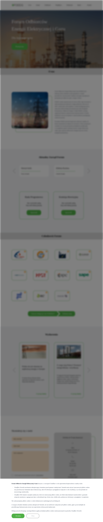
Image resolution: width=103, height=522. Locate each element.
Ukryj (32, 516)
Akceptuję (18, 516)
